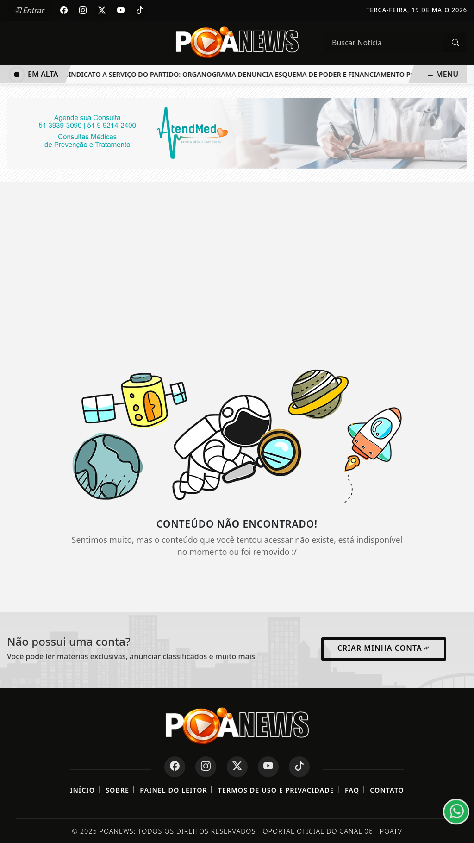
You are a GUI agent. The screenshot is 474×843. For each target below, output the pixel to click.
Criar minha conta (383, 648)
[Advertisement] (237, 266)
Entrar (29, 10)
